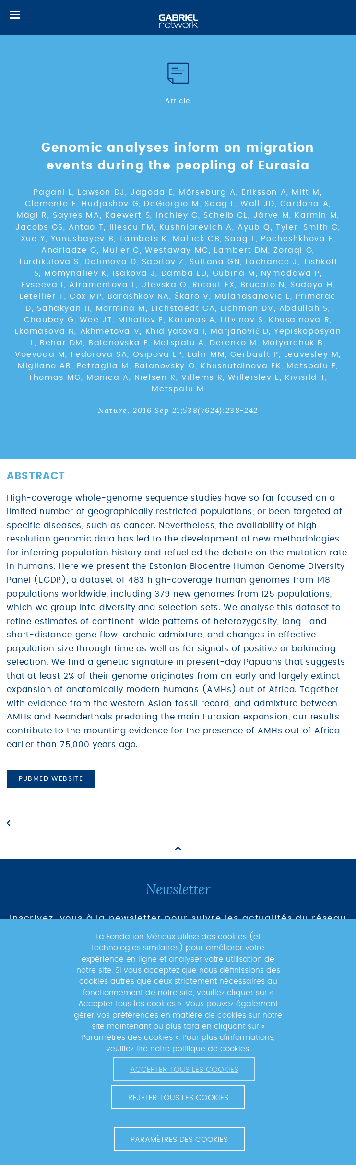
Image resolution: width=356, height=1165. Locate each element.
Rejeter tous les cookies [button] (178, 1098)
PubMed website (51, 779)
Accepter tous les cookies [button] (184, 1069)
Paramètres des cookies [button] (179, 1139)
